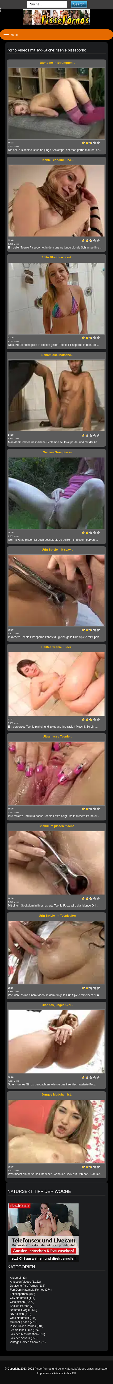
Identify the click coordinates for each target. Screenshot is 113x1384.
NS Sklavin (17, 1314)
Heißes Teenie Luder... (57, 647)
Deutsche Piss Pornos (24, 1285)
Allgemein (16, 1277)
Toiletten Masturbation (24, 1334)
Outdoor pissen (19, 1322)
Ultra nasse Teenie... (57, 736)
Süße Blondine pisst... (58, 257)
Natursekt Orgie (20, 1310)
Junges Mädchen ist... (57, 1094)
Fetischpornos (19, 1294)
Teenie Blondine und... (57, 160)
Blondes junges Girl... (57, 1005)
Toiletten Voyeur (20, 1338)
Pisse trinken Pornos (23, 1326)
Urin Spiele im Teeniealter (57, 915)
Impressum (44, 1373)
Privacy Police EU (65, 1373)
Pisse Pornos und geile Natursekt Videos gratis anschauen (71, 1368)
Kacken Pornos (19, 1306)
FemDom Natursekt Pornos (27, 1289)
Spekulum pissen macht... (57, 826)
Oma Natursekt (19, 1318)
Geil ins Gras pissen (57, 452)
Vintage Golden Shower (25, 1342)
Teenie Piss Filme (21, 1330)
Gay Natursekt (19, 1298)
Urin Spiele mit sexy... (57, 549)
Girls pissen (17, 1302)
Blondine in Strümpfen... (57, 62)
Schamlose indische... (58, 355)
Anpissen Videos (20, 1281)
